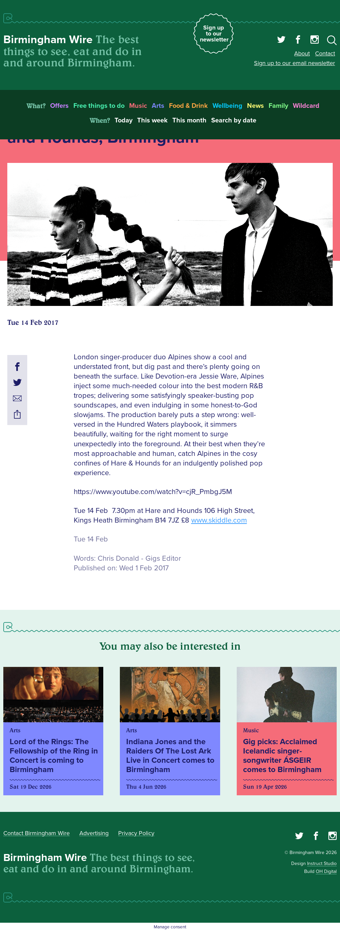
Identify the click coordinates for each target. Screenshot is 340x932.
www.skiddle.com (219, 520)
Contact (325, 53)
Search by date (233, 120)
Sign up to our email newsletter (294, 63)
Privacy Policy (136, 833)
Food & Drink (188, 106)
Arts (158, 106)
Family (278, 106)
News (255, 106)
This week (152, 120)
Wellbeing (227, 106)
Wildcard (306, 106)
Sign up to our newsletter (214, 33)
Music (138, 106)
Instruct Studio (322, 863)
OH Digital (326, 871)
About (302, 53)
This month (189, 120)
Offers (59, 106)
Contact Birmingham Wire (36, 833)
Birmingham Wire (48, 39)
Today (123, 120)
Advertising (94, 833)
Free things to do (99, 106)
